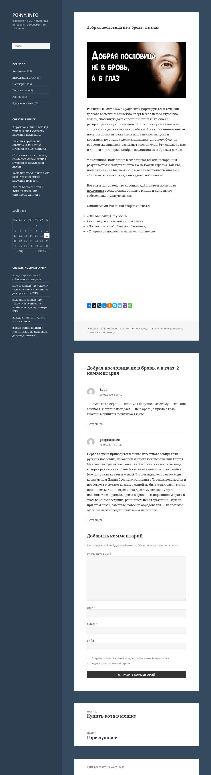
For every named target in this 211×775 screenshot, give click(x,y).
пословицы (108, 332)
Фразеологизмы (22, 103)
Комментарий (99, 554)
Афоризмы (19, 71)
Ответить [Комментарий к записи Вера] (96, 424)
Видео (94, 328)
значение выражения (168, 328)
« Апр (19, 251)
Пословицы (19, 90)
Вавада (16, 317)
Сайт (90, 640)
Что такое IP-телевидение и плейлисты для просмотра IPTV (30, 289)
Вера (103, 389)
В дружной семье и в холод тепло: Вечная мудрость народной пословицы (30, 130)
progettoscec (110, 440)
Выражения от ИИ (24, 77)
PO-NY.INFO (25, 15)
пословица (95, 190)
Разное (16, 96)
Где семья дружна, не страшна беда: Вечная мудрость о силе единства (29, 144)
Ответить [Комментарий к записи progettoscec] (96, 520)
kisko (126, 328)
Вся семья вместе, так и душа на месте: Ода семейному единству (27, 190)
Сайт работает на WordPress (105, 767)
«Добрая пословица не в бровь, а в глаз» (151, 149)
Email (92, 624)
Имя (91, 607)
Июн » (42, 251)
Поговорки (19, 84)
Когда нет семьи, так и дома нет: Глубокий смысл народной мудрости (30, 176)
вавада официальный (26, 327)
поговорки (93, 332)
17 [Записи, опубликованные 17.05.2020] (46, 235)
